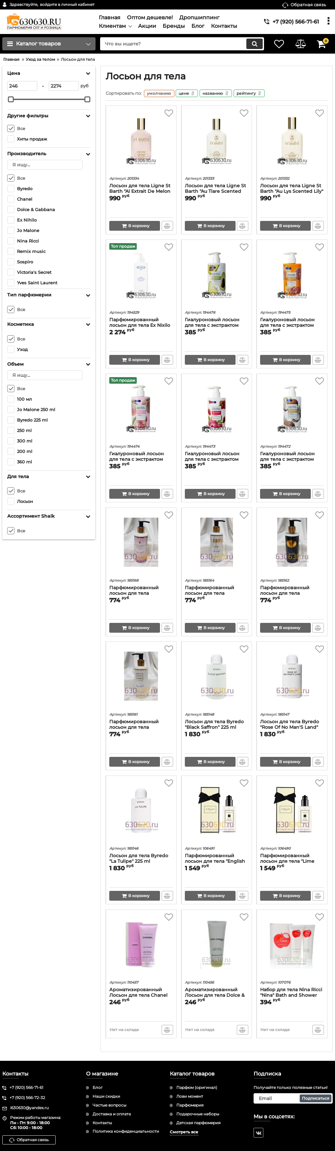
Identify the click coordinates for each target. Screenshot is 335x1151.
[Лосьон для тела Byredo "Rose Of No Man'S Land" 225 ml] (292, 678)
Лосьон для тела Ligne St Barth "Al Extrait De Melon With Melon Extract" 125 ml (140, 192)
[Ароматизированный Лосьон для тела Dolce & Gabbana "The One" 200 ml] (217, 946)
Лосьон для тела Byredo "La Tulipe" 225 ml (138, 859)
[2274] (64, 86)
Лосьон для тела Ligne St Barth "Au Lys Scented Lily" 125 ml (291, 192)
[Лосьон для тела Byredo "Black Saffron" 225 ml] (217, 678)
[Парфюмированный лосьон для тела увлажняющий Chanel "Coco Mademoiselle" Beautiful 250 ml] (141, 678)
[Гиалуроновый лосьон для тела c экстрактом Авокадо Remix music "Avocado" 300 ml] (217, 276)
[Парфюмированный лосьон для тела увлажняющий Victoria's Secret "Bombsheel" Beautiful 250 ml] (141, 544)
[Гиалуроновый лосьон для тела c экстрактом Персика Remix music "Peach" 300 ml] (141, 410)
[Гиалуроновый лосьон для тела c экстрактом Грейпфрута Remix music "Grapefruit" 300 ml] (292, 276)
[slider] (11, 99)
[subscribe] (293, 1098)
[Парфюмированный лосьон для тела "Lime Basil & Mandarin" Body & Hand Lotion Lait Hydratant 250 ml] (292, 812)
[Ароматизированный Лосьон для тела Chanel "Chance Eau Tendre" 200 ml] (141, 946)
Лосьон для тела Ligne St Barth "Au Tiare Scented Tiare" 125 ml (215, 192)
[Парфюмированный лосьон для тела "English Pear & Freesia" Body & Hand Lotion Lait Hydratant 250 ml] (217, 812)
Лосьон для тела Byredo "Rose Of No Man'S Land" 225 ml (289, 728)
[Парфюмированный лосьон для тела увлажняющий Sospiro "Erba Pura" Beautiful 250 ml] (292, 544)
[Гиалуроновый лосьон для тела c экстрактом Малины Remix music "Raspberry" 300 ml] (217, 410)
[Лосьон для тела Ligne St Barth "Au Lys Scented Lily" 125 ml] (292, 142)
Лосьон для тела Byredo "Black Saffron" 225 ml (214, 725)
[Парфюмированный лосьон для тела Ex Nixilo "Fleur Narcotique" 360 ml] (141, 276)
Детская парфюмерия (198, 1122)
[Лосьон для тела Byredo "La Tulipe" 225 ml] (141, 812)
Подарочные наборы (197, 1113)
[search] (179, 43)
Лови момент (189, 1096)
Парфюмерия (189, 1105)
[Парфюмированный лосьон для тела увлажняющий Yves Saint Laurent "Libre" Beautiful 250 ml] (217, 544)
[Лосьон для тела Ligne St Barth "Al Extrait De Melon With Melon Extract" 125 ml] (141, 142)
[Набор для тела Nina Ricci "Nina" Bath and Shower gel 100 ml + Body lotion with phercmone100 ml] (292, 946)
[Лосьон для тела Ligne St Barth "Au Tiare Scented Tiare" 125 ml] (217, 142)
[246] (22, 86)
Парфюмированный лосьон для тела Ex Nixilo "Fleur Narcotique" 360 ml (139, 326)
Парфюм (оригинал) (196, 1087)
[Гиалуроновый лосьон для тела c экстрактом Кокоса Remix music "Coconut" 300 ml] (292, 410)
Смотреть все (184, 1132)
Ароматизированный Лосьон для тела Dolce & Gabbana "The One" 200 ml (216, 996)
